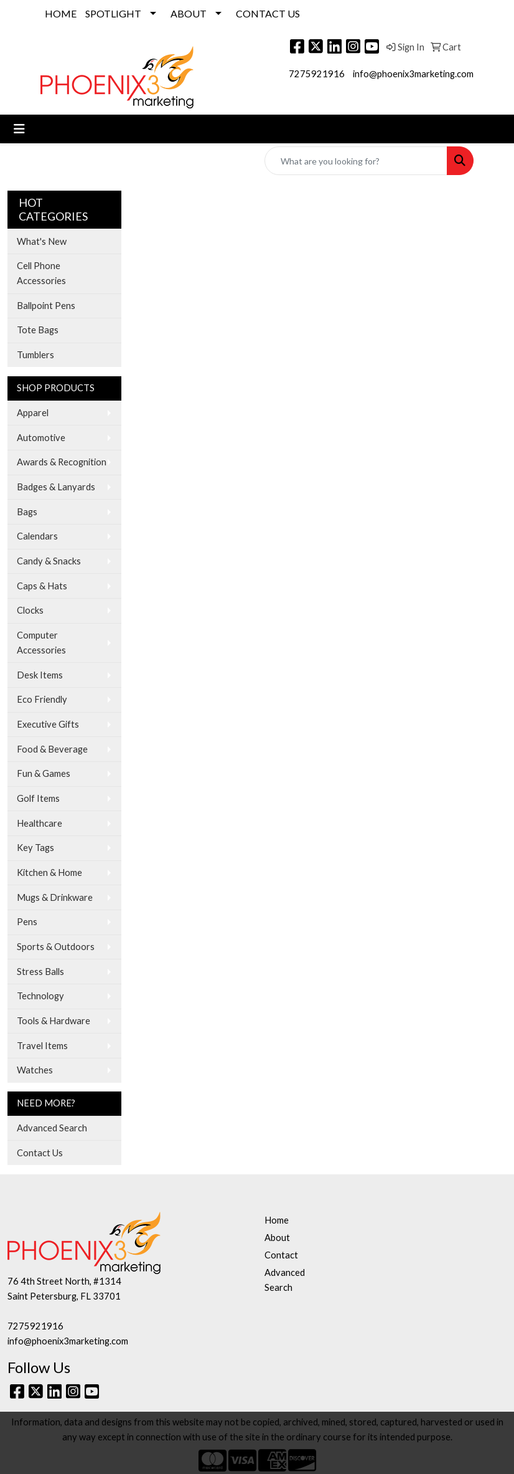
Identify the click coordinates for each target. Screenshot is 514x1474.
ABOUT (189, 13)
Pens (27, 921)
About (277, 1237)
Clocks (30, 610)
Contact (281, 1255)
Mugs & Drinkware (55, 897)
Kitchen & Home (49, 872)
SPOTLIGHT (113, 13)
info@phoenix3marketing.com (413, 74)
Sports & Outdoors (56, 946)
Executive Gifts (48, 724)
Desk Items (40, 675)
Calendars (37, 536)
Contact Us (40, 1153)
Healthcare (39, 823)
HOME (61, 13)
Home (276, 1220)
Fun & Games (43, 773)
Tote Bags (37, 330)
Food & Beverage (52, 749)
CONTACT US (268, 13)
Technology (40, 996)
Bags (27, 511)
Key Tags (35, 847)
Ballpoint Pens (46, 305)
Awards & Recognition (61, 462)
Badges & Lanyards (56, 487)
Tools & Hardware (53, 1020)
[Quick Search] (355, 160)
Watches (35, 1070)
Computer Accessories (41, 642)
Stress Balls (40, 971)
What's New (42, 241)
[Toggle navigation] (19, 129)
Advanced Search (52, 1128)
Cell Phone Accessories (41, 273)
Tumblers (35, 354)
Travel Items (42, 1045)
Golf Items (38, 798)
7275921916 (317, 74)
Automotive (41, 437)
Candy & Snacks (49, 561)
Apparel (33, 412)
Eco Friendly (42, 699)
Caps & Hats (42, 586)
